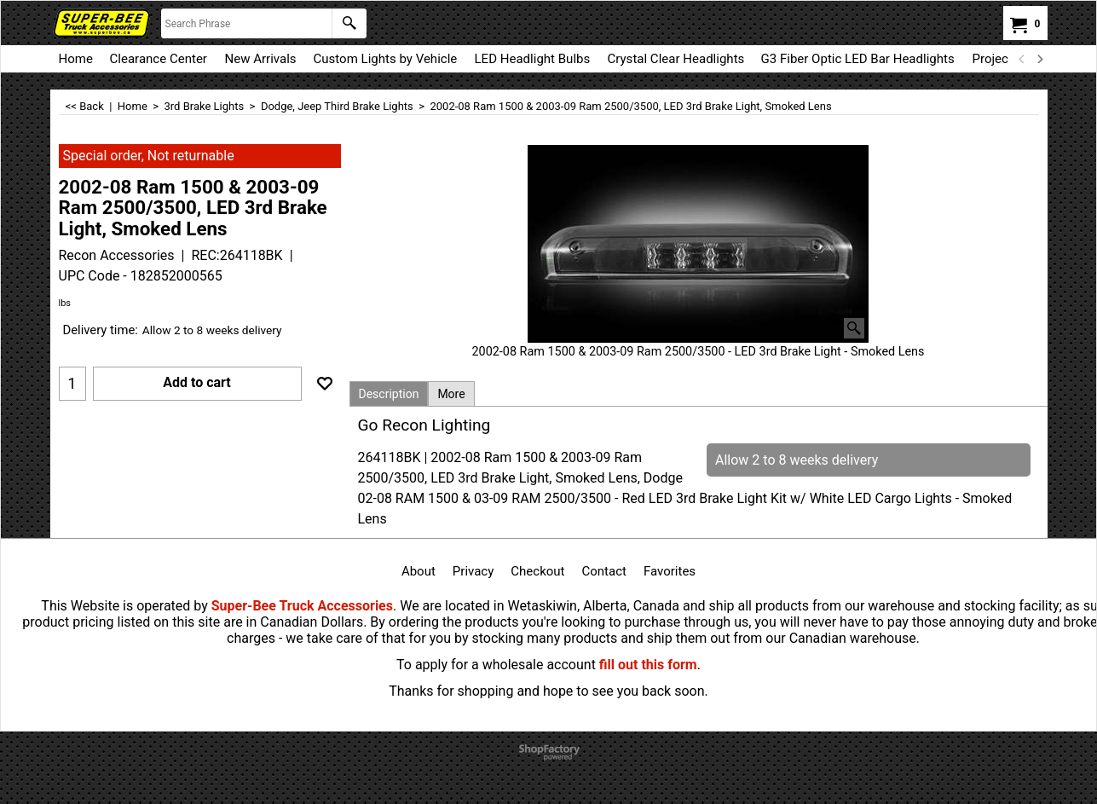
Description (389, 394)
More (451, 394)
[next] (1040, 59)
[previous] (1023, 59)
